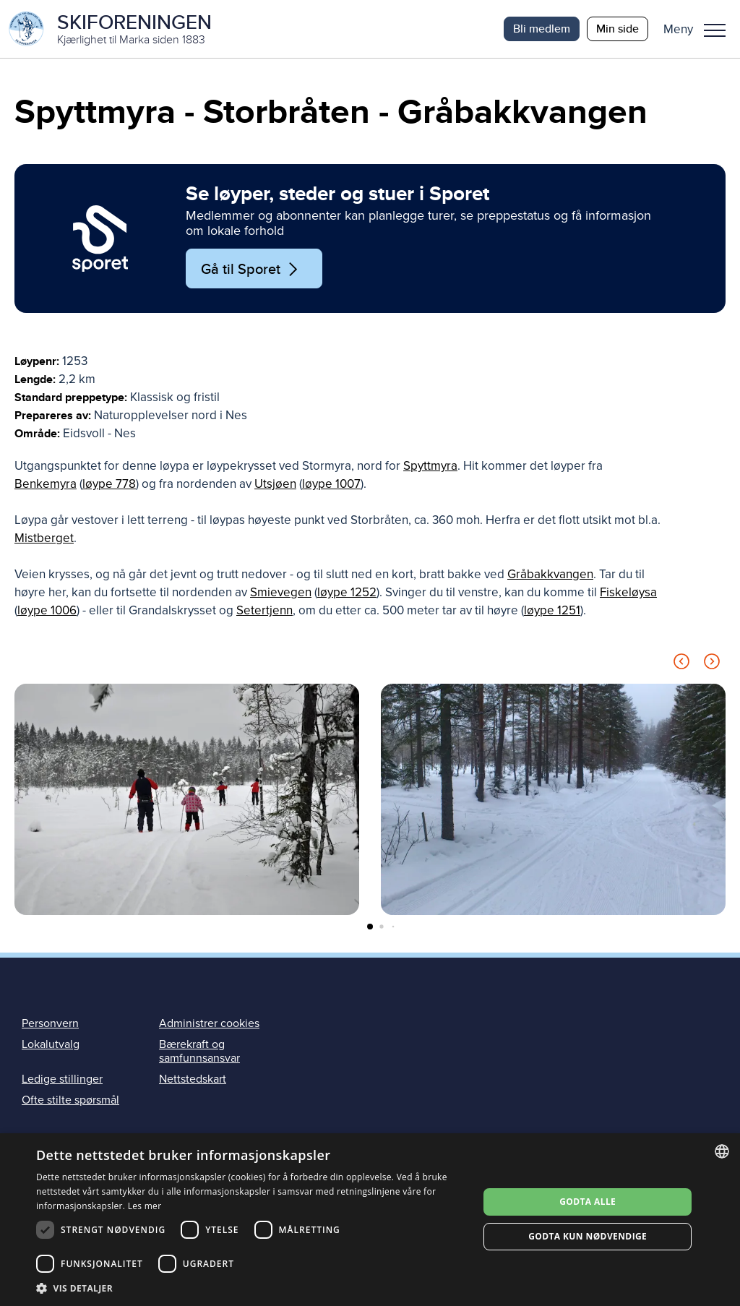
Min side (617, 28)
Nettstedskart (192, 1079)
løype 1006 (47, 610)
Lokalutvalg (50, 1044)
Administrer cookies (209, 1023)
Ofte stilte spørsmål (70, 1100)
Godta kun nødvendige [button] (587, 1236)
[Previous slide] (681, 663)
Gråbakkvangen (550, 574)
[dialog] (370, 1219)
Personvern (50, 1023)
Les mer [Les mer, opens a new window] (145, 1206)
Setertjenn (264, 610)
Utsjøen (275, 483)
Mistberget (44, 538)
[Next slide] (712, 663)
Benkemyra (45, 483)
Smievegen (280, 592)
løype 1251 (552, 610)
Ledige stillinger (62, 1079)
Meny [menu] (715, 30)
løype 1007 (331, 483)
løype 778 (109, 483)
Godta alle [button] (587, 1201)
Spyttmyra (430, 465)
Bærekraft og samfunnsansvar (199, 1051)
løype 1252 (347, 592)
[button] (700, 29)
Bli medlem (541, 28)
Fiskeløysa (628, 592)
